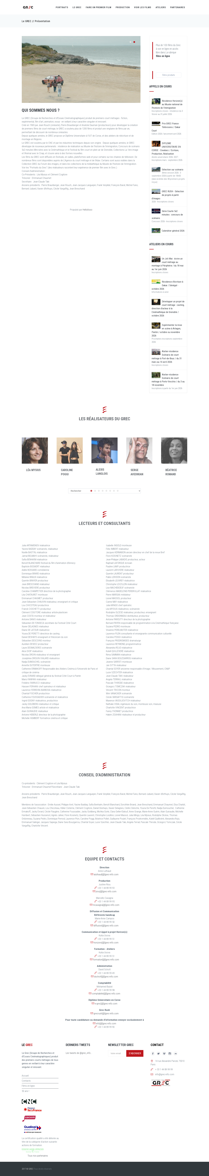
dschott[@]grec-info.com (106, 976)
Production (123, 7)
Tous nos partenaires (38, 1155)
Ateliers (161, 7)
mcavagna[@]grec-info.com (106, 904)
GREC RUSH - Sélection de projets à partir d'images (168, 195)
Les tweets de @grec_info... (79, 1052)
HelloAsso (87, 209)
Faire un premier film (98, 7)
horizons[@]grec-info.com (106, 942)
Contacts (26, 1080)
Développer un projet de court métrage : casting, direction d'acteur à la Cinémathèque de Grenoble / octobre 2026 (168, 308)
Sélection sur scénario (172, 169)
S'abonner (135, 1053)
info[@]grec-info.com (106, 1023)
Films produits (168, 75)
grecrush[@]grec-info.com (106, 1013)
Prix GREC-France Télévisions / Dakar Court (166, 127)
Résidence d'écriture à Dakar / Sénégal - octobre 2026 (167, 285)
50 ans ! (25, 1091)
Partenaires (177, 7)
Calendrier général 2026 (173, 230)
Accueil (25, 1075)
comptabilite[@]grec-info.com (106, 993)
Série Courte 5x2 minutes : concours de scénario (167, 215)
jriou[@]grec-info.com (106, 891)
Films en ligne (28, 1085)
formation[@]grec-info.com (106, 959)
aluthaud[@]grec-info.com (106, 874)
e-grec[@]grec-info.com (106, 1003)
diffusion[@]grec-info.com (106, 925)
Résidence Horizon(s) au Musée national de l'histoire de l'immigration (167, 104)
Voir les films (142, 7)
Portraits (62, 7)
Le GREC (77, 7)
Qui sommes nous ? (41, 110)
